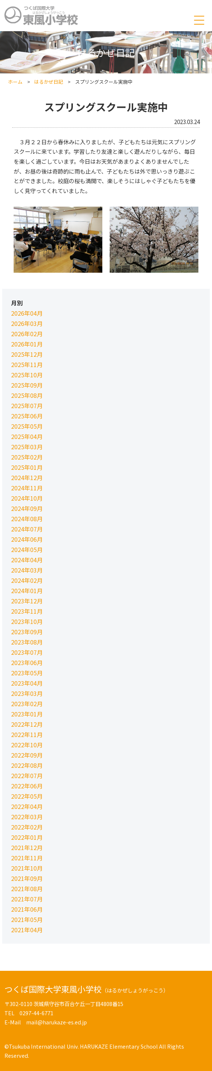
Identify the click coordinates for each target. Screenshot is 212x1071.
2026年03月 (27, 323)
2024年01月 (27, 590)
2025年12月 (27, 354)
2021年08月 (27, 888)
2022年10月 (27, 744)
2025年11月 (27, 364)
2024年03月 (27, 570)
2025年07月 (27, 405)
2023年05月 (27, 672)
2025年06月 (27, 415)
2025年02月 (27, 457)
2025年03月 (27, 446)
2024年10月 (27, 498)
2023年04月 (27, 683)
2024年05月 (27, 549)
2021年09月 (27, 878)
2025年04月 (27, 436)
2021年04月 (27, 929)
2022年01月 (27, 837)
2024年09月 (27, 508)
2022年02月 (27, 827)
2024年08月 (27, 518)
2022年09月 (27, 755)
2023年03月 (27, 693)
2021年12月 (27, 847)
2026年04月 (27, 313)
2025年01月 (27, 467)
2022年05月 (27, 796)
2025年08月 (27, 395)
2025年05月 (27, 426)
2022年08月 (27, 765)
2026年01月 (27, 344)
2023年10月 (27, 621)
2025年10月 (27, 374)
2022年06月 (27, 785)
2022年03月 (27, 816)
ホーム (15, 81)
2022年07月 (27, 775)
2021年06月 (27, 909)
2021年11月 (27, 857)
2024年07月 (27, 528)
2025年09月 (27, 385)
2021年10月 (27, 868)
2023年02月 (27, 703)
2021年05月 (27, 919)
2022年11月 (27, 734)
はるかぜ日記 (48, 81)
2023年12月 (27, 600)
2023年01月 (27, 713)
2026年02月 (27, 333)
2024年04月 (27, 559)
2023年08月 (27, 642)
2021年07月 (27, 898)
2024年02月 (27, 580)
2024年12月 (27, 477)
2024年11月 (27, 487)
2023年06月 (27, 662)
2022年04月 (27, 806)
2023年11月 (27, 611)
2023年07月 (27, 652)
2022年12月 (27, 724)
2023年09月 (27, 631)
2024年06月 (27, 539)
